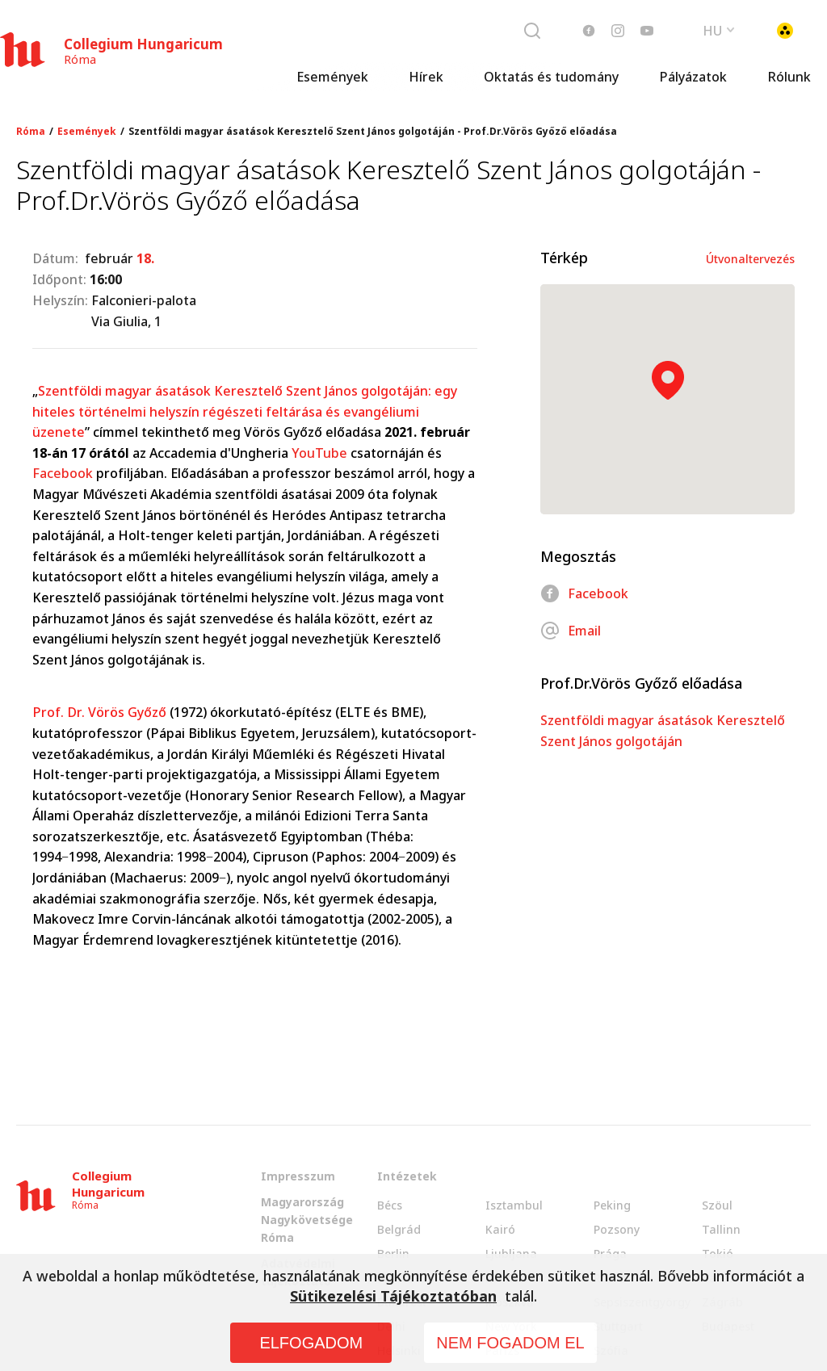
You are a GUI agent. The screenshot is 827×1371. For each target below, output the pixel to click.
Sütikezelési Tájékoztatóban (393, 1296)
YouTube (319, 453)
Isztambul (514, 1205)
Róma (30, 131)
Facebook (62, 473)
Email (570, 630)
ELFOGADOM (311, 1343)
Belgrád (399, 1229)
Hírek (426, 77)
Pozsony (617, 1229)
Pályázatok (693, 77)
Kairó (500, 1229)
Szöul (717, 1205)
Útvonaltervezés (750, 258)
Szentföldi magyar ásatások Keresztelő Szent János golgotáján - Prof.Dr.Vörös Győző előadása (372, 131)
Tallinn (721, 1229)
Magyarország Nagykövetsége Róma (307, 1219)
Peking (612, 1205)
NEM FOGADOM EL (510, 1343)
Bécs (389, 1205)
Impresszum (298, 1176)
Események (332, 77)
